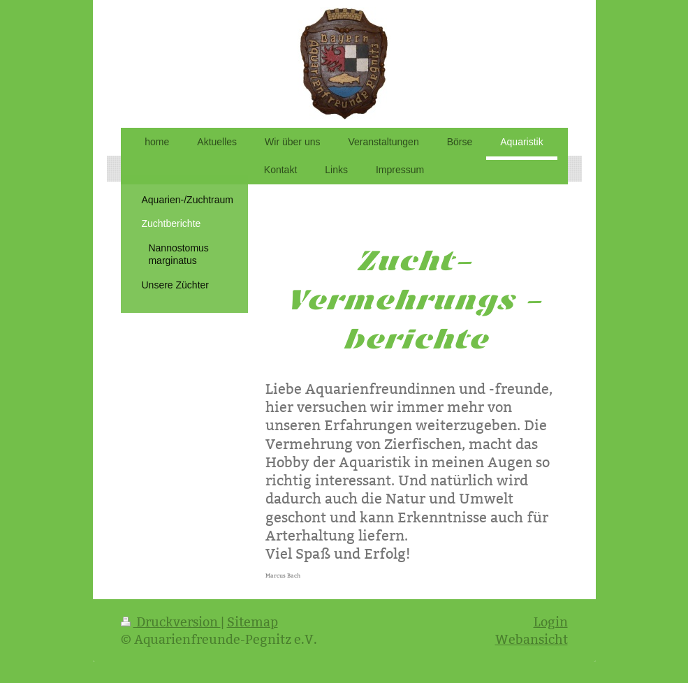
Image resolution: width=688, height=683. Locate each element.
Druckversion (171, 622)
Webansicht (531, 639)
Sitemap (252, 622)
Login (551, 622)
